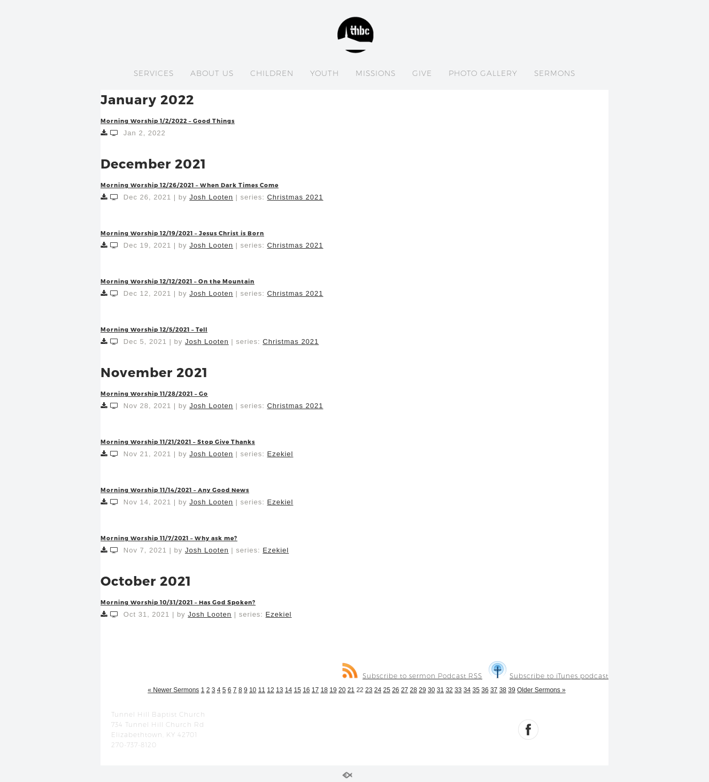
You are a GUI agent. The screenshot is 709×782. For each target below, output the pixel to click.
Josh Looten (211, 197)
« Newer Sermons (173, 690)
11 (261, 690)
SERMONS (554, 73)
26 (395, 690)
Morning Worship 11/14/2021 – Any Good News (175, 489)
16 (306, 690)
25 (386, 690)
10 (252, 690)
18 (324, 690)
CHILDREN (272, 73)
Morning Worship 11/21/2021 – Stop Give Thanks (178, 441)
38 (502, 690)
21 (351, 690)
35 (476, 690)
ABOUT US (212, 73)
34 (467, 690)
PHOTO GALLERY (483, 73)
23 (368, 690)
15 (297, 690)
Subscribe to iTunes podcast (548, 676)
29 (422, 690)
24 (377, 690)
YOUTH (324, 73)
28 (413, 690)
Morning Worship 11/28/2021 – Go (154, 393)
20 (341, 690)
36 (484, 690)
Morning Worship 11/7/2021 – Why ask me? (169, 537)
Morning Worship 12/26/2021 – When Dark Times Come (190, 184)
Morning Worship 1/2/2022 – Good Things (168, 120)
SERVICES (154, 73)
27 (404, 690)
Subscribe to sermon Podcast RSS (412, 676)
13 (279, 690)
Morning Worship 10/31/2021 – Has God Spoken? (178, 602)
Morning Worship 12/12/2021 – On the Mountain (178, 281)
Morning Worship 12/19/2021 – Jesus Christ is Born (182, 232)
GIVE (422, 73)
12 (270, 690)
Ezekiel (280, 454)
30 (431, 690)
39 (511, 690)
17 (315, 690)
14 (288, 690)
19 (332, 690)
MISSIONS (376, 73)
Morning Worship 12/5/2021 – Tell (154, 329)
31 (440, 690)
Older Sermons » (541, 690)
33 (457, 690)
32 (448, 690)
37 (493, 690)
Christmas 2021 (295, 197)
